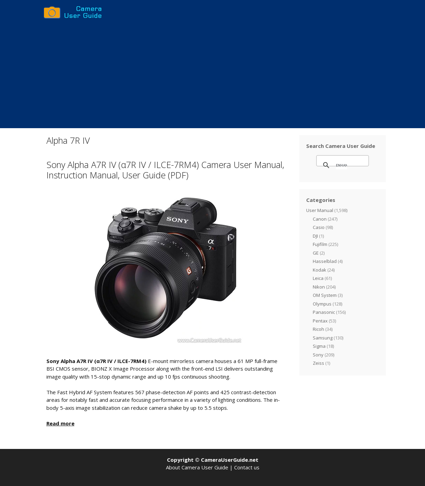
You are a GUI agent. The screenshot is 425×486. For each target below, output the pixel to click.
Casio (319, 227)
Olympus (322, 304)
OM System (325, 295)
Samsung (323, 338)
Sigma (319, 346)
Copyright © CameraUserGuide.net (212, 459)
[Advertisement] (212, 76)
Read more (60, 423)
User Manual (319, 210)
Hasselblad (325, 261)
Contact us (246, 467)
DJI (315, 236)
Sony (318, 355)
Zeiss (318, 363)
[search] (341, 165)
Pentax (320, 321)
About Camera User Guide (197, 467)
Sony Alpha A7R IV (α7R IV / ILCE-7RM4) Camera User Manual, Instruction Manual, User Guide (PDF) (165, 170)
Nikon (319, 287)
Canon (320, 219)
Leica (318, 278)
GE (316, 253)
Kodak (319, 270)
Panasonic (324, 312)
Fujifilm (320, 244)
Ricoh (318, 329)
